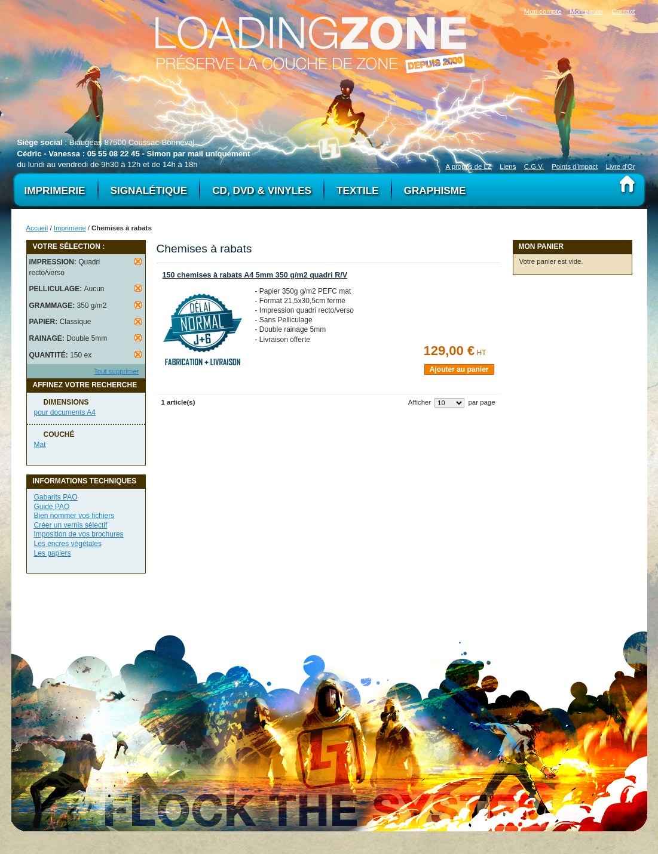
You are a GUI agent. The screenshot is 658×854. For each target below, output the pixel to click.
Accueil (37, 228)
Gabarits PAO (56, 497)
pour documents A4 (65, 412)
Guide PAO (52, 506)
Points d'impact (575, 166)
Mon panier (587, 11)
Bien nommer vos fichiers (74, 515)
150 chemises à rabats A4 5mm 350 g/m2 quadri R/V (255, 275)
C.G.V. (534, 166)
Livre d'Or (620, 166)
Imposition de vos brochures (79, 534)
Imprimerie (70, 228)
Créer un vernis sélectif (71, 525)
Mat (40, 444)
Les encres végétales (68, 543)
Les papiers (52, 553)
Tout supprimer (116, 371)
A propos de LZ (469, 166)
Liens (508, 166)
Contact (623, 11)
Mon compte (543, 11)
